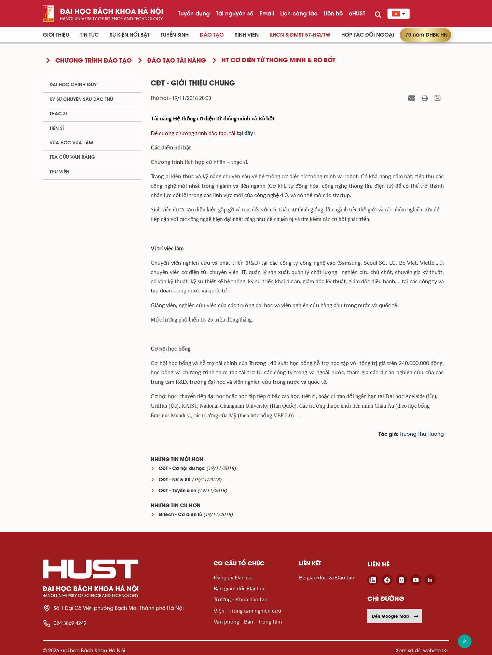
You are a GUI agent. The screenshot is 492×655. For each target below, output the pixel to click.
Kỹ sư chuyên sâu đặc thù (81, 99)
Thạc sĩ (58, 114)
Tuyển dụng (194, 13)
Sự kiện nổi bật (130, 35)
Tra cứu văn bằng (72, 157)
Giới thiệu (56, 35)
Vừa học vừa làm (71, 143)
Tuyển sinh (175, 35)
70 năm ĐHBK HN (426, 35)
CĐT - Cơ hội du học (182, 469)
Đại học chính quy (73, 84)
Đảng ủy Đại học (233, 577)
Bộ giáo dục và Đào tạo (326, 577)
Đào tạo (212, 35)
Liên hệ (333, 13)
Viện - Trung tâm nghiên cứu (247, 610)
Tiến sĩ (57, 128)
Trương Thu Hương (422, 434)
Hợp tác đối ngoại (367, 35)
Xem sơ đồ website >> (422, 650)
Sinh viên (247, 35)
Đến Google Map (395, 616)
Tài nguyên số (235, 13)
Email (267, 13)
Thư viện (59, 172)
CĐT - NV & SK (175, 480)
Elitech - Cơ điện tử (180, 515)
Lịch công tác (298, 13)
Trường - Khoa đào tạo (241, 599)
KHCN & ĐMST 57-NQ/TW (300, 35)
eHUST (357, 13)
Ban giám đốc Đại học (239, 588)
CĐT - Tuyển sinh (177, 491)
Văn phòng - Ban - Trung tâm (248, 621)
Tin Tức (89, 35)
